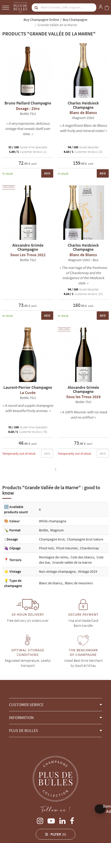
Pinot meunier (67, 548)
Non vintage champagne (57, 571)
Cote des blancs (82, 557)
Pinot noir (46, 548)
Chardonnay (89, 548)
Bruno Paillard (82, 833)
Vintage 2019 (87, 571)
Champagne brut (52, 539)
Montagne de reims (53, 557)
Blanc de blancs (51, 583)
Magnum (57, 530)
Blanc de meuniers (79, 583)
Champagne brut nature (85, 539)
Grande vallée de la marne (72, 562)
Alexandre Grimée (22, 833)
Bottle (43, 530)
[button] (55, 704)
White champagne (52, 521)
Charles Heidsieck (53, 833)
